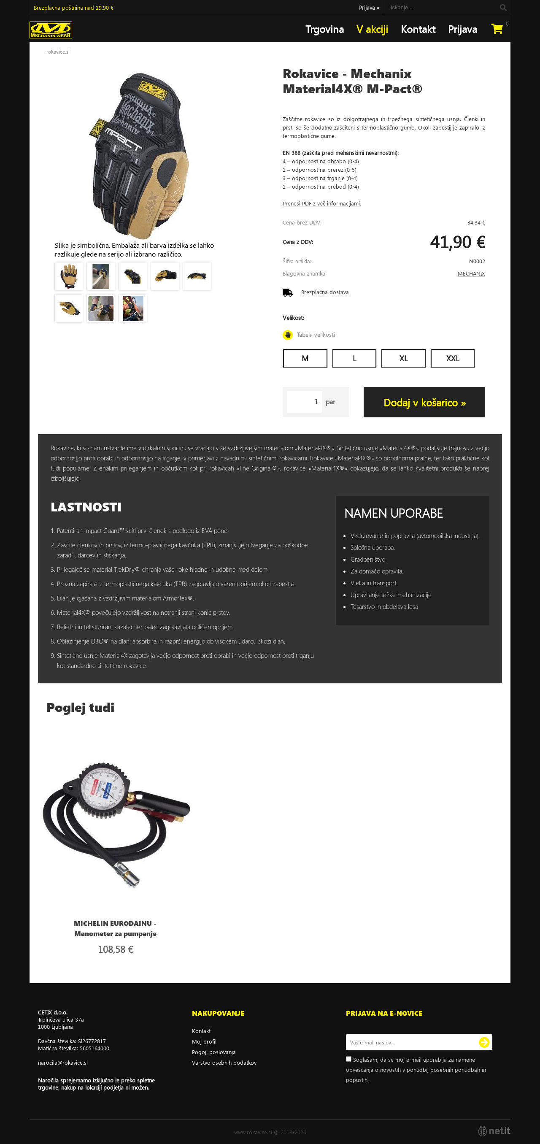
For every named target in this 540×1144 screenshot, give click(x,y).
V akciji (372, 28)
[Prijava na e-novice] (484, 1042)
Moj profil (204, 1041)
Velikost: (384, 327)
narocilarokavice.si (63, 1062)
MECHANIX (471, 273)
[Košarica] (496, 28)
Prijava (369, 7)
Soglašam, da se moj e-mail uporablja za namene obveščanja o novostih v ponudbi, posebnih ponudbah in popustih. (416, 1069)
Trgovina (324, 28)
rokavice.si (58, 52)
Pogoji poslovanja (214, 1051)
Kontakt (418, 28)
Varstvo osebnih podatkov (224, 1062)
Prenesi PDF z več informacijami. (322, 203)
